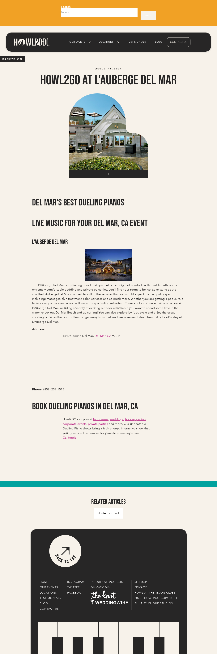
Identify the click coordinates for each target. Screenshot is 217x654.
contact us (178, 42)
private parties (98, 424)
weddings (117, 419)
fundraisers (100, 419)
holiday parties (135, 419)
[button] (79, 42)
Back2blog (12, 59)
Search (66, 7)
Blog (158, 42)
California (69, 438)
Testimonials (136, 42)
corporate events (74, 424)
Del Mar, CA (103, 336)
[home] (31, 42)
